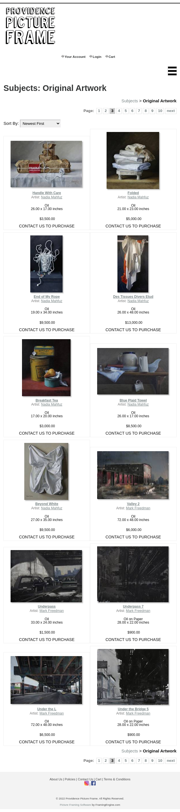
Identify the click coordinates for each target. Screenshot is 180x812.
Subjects (129, 100)
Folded (133, 193)
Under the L (46, 709)
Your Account (75, 56)
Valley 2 (133, 504)
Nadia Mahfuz (51, 197)
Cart (112, 56)
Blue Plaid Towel (133, 400)
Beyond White (46, 504)
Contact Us (85, 779)
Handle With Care (47, 193)
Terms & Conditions (117, 779)
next (171, 111)
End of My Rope (47, 297)
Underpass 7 (133, 607)
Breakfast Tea (47, 400)
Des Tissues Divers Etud (133, 297)
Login (97, 56)
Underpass (46, 607)
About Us (56, 779)
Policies (70, 779)
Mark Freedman (138, 508)
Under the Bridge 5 (133, 709)
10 (160, 111)
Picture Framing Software (75, 804)
